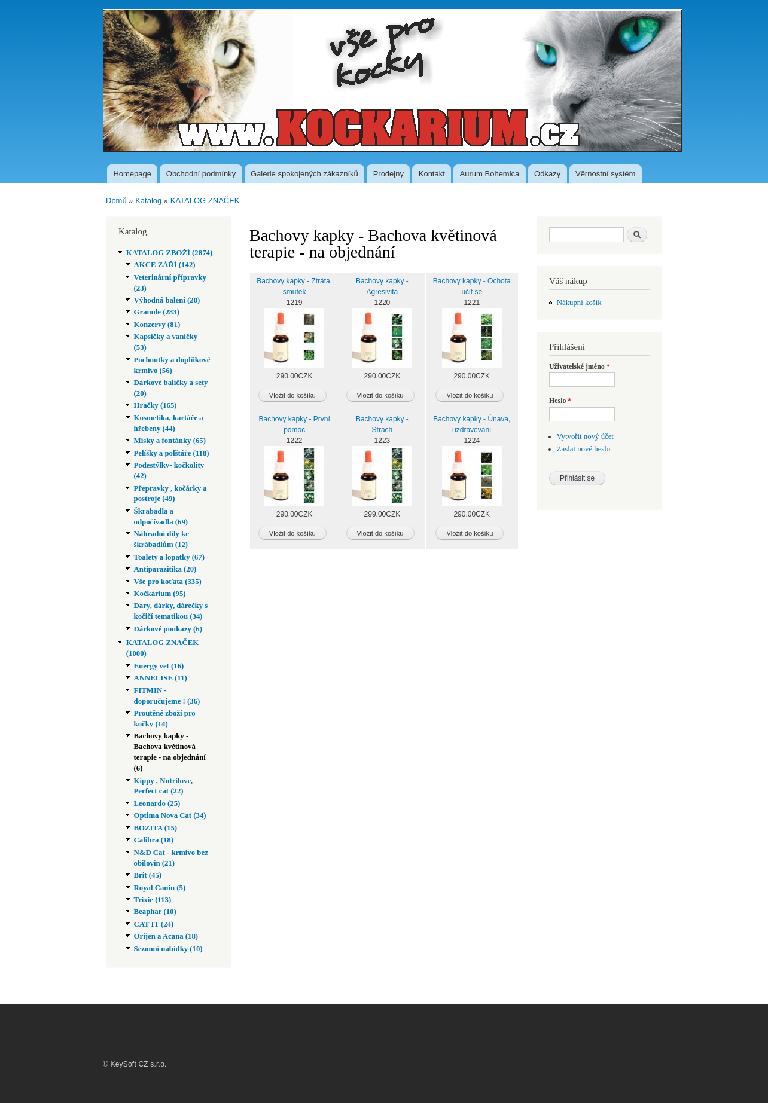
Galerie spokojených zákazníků (304, 173)
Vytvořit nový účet (585, 436)
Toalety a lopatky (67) (169, 557)
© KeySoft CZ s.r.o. (135, 1064)
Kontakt (432, 173)
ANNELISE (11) (160, 678)
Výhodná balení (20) (167, 300)
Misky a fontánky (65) (170, 440)
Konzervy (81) (157, 324)
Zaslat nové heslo (583, 449)
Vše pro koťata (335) (168, 582)
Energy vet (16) (159, 666)
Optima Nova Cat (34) (170, 815)
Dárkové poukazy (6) (168, 629)
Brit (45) (148, 875)
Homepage (132, 173)
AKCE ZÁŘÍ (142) (165, 265)
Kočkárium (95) (160, 593)
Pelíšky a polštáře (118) (171, 453)
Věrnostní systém (605, 173)
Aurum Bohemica (490, 173)
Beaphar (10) (155, 912)
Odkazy (547, 173)
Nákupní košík (579, 302)
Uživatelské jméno (579, 366)
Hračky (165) (155, 405)
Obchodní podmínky (201, 173)
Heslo (560, 400)
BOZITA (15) (156, 828)
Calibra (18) (153, 840)
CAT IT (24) (154, 924)
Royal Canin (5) (160, 888)
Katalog (148, 200)
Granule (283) (156, 312)
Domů (116, 200)
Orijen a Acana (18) (166, 936)
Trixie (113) (153, 900)
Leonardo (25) (157, 803)
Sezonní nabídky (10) (168, 949)
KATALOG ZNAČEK (205, 200)
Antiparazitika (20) (165, 569)
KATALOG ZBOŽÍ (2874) (169, 253)
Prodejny (388, 173)
